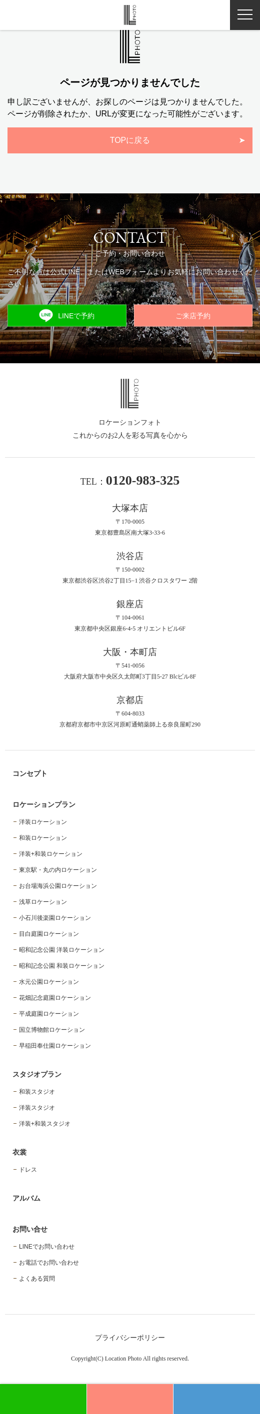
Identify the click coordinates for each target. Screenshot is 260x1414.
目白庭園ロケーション (49, 933)
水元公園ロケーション (49, 981)
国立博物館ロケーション (52, 1029)
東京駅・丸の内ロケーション (58, 869)
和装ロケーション (43, 837)
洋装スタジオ (37, 1107)
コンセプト (30, 773)
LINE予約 (43, 1399)
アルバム (26, 1198)
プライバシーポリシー (130, 1338)
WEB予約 (129, 1399)
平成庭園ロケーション (49, 1013)
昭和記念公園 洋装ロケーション (61, 949)
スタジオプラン (37, 1074)
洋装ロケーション (43, 821)
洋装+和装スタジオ (44, 1123)
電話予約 (217, 1399)
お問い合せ (30, 1229)
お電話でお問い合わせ (49, 1262)
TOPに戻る (130, 140)
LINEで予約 (66, 315)
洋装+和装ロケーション (50, 853)
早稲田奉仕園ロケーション (55, 1045)
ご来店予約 (193, 316)
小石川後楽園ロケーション (55, 917)
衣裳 (19, 1152)
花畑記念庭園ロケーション (55, 997)
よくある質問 (37, 1278)
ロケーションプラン (44, 804)
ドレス (28, 1169)
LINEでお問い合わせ (46, 1246)
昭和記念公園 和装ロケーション (61, 965)
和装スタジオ (37, 1091)
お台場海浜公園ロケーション (58, 885)
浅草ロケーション (43, 901)
